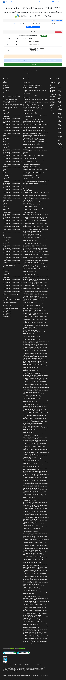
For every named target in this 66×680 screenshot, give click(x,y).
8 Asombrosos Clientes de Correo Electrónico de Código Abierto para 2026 (34, 338)
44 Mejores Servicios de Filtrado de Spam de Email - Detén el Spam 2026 (35, 115)
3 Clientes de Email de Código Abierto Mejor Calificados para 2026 (33, 208)
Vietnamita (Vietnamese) (60, 146)
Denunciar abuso (52, 109)
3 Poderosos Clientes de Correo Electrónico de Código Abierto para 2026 (35, 363)
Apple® (5, 81)
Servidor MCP (26, 149)
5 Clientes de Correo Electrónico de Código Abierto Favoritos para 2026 (35, 351)
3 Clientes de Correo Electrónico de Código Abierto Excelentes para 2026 (35, 586)
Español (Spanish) (59, 133)
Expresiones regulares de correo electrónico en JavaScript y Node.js (34, 145)
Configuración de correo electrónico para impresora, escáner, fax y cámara (12, 105)
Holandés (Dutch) (59, 92)
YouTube (52, 90)
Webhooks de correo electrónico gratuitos (32, 85)
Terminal (6, 90)
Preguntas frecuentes (58, 2)
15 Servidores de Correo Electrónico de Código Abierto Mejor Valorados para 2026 (35, 391)
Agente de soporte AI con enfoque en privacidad (34, 130)
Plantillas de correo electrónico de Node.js (33, 163)
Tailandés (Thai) (59, 138)
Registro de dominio (7, 305)
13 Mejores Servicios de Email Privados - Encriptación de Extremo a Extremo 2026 (35, 103)
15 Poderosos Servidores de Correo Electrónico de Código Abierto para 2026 (34, 273)
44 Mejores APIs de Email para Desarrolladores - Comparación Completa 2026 (34, 112)
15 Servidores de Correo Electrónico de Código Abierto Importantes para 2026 (35, 354)
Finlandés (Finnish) (60, 98)
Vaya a (56, 20)
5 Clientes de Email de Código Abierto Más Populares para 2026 (35, 214)
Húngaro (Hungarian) (60, 108)
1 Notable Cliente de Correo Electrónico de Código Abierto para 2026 (34, 245)
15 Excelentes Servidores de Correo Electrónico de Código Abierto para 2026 (34, 236)
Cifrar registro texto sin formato (11, 307)
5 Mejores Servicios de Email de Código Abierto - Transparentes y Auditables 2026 (34, 106)
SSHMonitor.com (7, 316)
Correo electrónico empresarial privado (12, 299)
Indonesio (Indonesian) (60, 111)
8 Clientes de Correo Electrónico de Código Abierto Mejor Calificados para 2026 (35, 295)
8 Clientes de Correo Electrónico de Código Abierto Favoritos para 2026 (35, 264)
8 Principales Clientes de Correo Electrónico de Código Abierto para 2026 (35, 462)
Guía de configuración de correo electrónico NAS (10, 101)
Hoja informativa (52, 81)
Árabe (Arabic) (59, 81)
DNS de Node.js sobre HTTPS (30, 161)
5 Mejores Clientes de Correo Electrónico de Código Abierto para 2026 (35, 258)
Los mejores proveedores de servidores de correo (34, 126)
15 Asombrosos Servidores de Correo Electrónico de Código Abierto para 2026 (35, 249)
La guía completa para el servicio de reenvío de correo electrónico (35, 151)
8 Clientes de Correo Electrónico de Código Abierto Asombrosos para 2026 (35, 512)
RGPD (51, 106)
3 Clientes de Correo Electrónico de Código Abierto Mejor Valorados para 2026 (35, 555)
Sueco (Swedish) (60, 136)
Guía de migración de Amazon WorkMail (32, 123)
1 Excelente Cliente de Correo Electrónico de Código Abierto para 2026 (35, 239)
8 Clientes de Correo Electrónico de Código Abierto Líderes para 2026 (35, 487)
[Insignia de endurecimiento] (5, 659)
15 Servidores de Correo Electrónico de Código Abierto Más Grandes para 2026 (35, 515)
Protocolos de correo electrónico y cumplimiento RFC (35, 143)
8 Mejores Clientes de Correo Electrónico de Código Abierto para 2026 (35, 345)
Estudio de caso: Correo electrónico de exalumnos (34, 135)
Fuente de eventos (52, 97)
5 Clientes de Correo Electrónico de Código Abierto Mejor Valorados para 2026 (35, 468)
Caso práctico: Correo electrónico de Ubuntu (33, 136)
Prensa (51, 112)
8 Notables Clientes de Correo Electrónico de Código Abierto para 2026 (35, 332)
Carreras (52, 113)
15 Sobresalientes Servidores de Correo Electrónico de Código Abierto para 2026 (35, 230)
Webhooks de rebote (28, 88)
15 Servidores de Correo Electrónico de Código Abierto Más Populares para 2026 (35, 298)
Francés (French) (59, 100)
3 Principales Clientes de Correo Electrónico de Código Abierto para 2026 (35, 314)
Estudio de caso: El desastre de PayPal (32, 167)
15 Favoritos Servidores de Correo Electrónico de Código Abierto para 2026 (34, 608)
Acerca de (52, 99)
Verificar (44, 35)
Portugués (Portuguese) (60, 127)
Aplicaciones (6, 79)
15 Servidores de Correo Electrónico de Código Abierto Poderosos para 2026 (35, 533)
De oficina (6, 87)
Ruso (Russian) (59, 130)
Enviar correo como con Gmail (10, 99)
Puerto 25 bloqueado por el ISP (10, 294)
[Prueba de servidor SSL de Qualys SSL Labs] (8, 648)
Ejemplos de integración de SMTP (11, 95)
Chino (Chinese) (59, 84)
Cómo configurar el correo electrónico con (12, 112)
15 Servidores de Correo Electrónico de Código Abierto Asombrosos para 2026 (35, 509)
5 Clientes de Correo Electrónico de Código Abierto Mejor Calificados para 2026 (35, 221)
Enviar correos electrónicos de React (31, 175)
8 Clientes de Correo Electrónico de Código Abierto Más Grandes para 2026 (36, 518)
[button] (37, 50)
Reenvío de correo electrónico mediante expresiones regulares (35, 91)
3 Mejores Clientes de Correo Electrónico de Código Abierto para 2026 (35, 369)
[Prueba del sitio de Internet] (9, 652)
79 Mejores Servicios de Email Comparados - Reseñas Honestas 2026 (35, 100)
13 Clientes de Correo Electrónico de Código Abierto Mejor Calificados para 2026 (35, 307)
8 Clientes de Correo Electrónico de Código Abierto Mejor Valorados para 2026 (35, 394)
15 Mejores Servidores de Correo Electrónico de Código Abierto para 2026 (36, 255)
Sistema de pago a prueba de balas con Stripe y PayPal (36, 180)
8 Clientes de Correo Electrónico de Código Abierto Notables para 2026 (35, 506)
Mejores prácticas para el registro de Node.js (33, 127)
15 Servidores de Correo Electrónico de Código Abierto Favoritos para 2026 (35, 261)
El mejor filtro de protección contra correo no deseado (35, 124)
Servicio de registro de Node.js (30, 166)
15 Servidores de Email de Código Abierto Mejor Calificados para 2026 (34, 205)
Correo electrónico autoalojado (30, 87)
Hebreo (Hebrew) (59, 106)
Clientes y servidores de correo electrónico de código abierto (35, 189)
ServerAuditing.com (7, 315)
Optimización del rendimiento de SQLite (32, 174)
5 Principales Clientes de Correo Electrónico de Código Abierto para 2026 (35, 227)
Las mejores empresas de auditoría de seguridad (34, 129)
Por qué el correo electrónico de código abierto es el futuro (35, 185)
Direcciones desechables (8, 304)
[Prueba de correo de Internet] (23, 652)
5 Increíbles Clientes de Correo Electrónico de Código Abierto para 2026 (35, 598)
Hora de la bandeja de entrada (10, 302)
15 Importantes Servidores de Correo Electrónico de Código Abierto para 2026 (35, 267)
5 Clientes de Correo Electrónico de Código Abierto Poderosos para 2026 (35, 537)
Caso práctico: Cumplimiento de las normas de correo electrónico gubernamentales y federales (35, 132)
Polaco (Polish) (59, 125)
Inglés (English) (59, 95)
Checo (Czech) (59, 87)
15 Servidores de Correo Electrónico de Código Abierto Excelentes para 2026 (35, 496)
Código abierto (26, 93)
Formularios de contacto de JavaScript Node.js (33, 160)
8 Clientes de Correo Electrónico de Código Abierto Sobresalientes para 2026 (35, 493)
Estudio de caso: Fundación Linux (30, 138)
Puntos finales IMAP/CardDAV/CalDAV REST (33, 140)
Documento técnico (27, 81)
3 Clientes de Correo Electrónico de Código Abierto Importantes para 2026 (35, 357)
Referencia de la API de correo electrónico (32, 84)
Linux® (5, 85)
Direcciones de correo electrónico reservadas (10, 309)
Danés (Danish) (59, 89)
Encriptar (32, 50)
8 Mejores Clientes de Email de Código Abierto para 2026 (35, 196)
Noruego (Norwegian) (60, 122)
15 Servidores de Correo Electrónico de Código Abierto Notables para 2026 (35, 502)
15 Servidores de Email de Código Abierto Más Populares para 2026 (34, 211)
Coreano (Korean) (59, 119)
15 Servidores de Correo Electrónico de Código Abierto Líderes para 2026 (35, 484)
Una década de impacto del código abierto (33, 121)
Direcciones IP (26, 82)
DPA (51, 107)
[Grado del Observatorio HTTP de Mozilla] (20, 648)
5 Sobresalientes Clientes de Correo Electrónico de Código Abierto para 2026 (35, 233)
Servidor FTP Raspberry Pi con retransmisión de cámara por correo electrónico (11, 109)
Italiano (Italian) (59, 114)
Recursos (5, 297)
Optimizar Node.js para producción (31, 154)
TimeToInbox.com (7, 313)
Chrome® (6, 88)
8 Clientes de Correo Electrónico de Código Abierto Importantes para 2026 (35, 444)
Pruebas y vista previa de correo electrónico (33, 147)
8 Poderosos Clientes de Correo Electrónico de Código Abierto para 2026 (35, 276)
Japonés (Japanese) (60, 117)
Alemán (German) (59, 103)
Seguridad (52, 101)
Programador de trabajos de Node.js (31, 164)
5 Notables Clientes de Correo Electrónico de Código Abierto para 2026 (35, 592)
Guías (4, 93)
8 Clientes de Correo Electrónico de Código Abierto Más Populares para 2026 (36, 301)
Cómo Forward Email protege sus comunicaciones (34, 181)
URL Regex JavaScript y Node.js (30, 183)
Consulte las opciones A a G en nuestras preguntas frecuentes (43, 60)
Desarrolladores (28, 79)
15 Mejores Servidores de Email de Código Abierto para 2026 (36, 193)
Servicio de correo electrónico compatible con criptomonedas (33, 156)
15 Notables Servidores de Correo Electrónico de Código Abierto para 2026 (34, 242)
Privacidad (50, 2)
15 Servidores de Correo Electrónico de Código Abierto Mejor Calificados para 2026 (35, 218)
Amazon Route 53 (18, 23)
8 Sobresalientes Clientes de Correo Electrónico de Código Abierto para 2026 (35, 320)
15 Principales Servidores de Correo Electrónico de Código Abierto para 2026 (35, 224)
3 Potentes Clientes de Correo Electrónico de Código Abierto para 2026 (35, 623)
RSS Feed (53, 92)
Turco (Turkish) (59, 141)
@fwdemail (52, 86)
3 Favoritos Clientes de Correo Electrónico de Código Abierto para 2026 (35, 611)
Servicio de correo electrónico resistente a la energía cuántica (35, 170)
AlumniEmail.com (7, 311)
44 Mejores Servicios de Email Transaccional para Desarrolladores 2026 (34, 109)
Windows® (5, 82)
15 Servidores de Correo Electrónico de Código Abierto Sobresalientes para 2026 (35, 490)
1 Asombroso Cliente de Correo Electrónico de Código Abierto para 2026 (35, 252)
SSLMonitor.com (7, 318)
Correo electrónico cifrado (41, 2)
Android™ (6, 84)
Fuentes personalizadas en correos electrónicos (34, 141)
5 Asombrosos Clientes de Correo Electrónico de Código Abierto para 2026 (34, 425)
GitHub (52, 84)
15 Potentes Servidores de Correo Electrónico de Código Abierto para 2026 (34, 620)
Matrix (52, 88)
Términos (52, 104)
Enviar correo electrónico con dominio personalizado (11, 97)
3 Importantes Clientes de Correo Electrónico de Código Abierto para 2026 (36, 270)
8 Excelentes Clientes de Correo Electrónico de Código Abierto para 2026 (35, 326)
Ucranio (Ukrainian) (60, 144)
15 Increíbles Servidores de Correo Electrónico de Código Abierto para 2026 (34, 595)
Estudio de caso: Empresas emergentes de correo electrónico (34, 177)
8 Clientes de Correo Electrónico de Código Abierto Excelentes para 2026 (35, 499)
